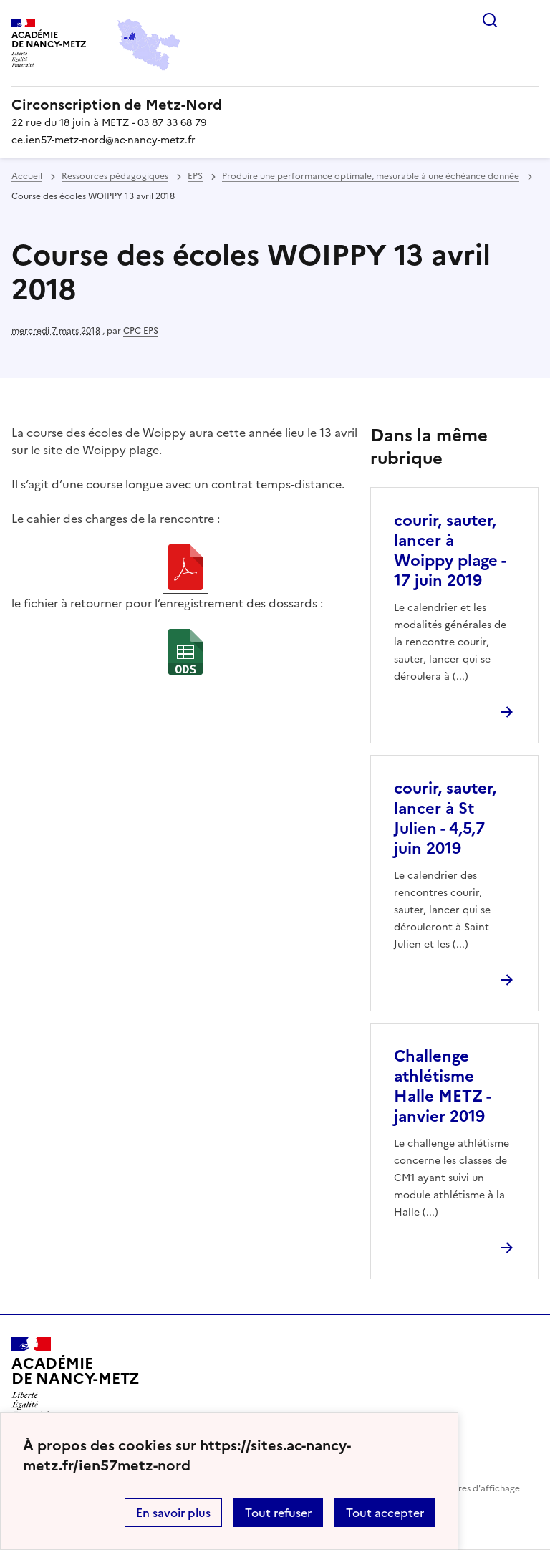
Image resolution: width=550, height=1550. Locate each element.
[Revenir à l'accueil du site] (75, 1377)
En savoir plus (173, 1512)
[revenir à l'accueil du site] (275, 105)
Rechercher (490, 20)
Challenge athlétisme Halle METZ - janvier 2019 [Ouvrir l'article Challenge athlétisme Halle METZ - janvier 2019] (442, 1086)
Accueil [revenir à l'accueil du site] (26, 176)
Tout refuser (278, 1512)
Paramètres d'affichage (471, 1488)
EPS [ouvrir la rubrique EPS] (195, 176)
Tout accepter (385, 1512)
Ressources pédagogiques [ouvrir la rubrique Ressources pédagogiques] (115, 176)
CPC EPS (140, 330)
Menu (530, 20)
